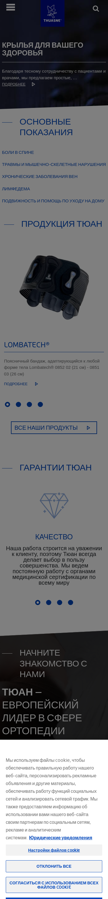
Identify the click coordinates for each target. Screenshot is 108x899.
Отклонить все (54, 880)
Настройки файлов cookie (54, 864)
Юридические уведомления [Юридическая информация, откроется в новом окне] (60, 851)
